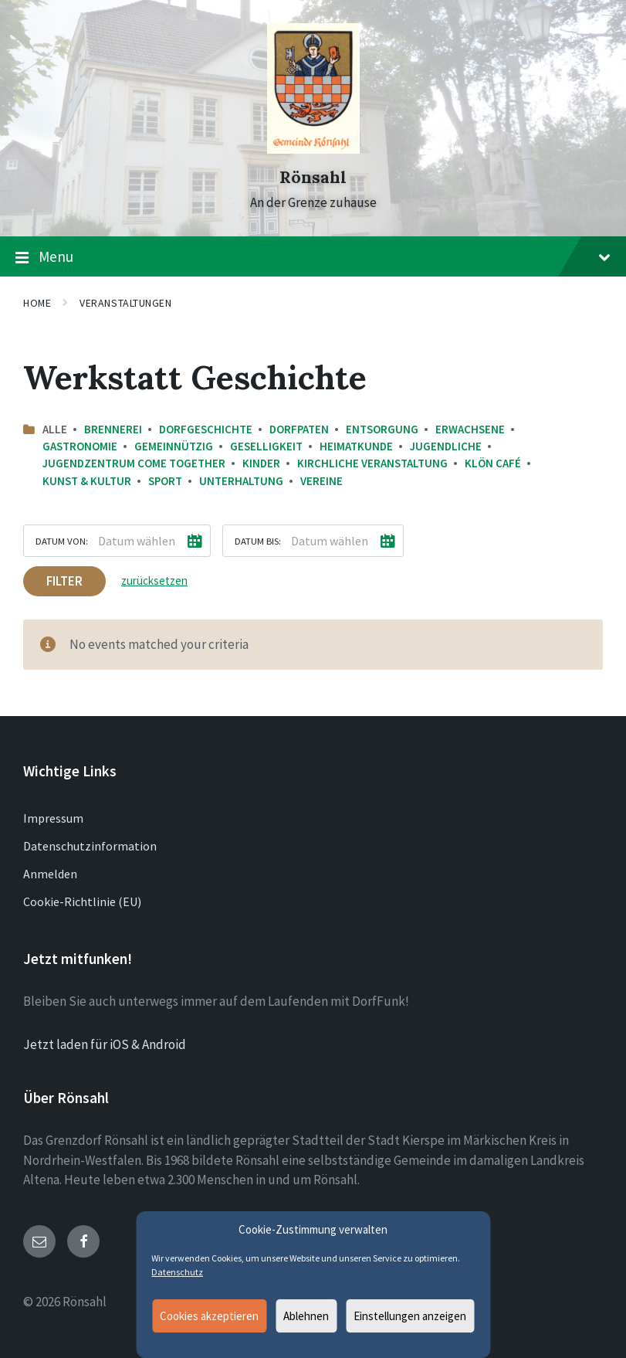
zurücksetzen (154, 580)
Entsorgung (382, 429)
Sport (165, 481)
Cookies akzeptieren (209, 1316)
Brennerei (113, 429)
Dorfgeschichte (205, 429)
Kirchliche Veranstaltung (372, 463)
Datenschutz (177, 1272)
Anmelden (50, 873)
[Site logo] (313, 149)
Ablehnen (306, 1316)
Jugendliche (446, 446)
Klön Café (493, 463)
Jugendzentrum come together (133, 463)
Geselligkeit (266, 446)
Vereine (321, 481)
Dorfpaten (299, 429)
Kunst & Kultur (86, 481)
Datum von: (62, 541)
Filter (64, 580)
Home (37, 303)
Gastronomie (79, 446)
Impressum (53, 818)
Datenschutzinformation (90, 846)
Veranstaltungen (125, 303)
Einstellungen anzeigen (410, 1316)
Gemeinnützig (173, 446)
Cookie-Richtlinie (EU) (82, 901)
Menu (313, 257)
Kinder (261, 463)
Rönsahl (313, 177)
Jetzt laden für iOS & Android (104, 1044)
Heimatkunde (356, 446)
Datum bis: (258, 541)
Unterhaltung (241, 481)
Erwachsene (470, 429)
